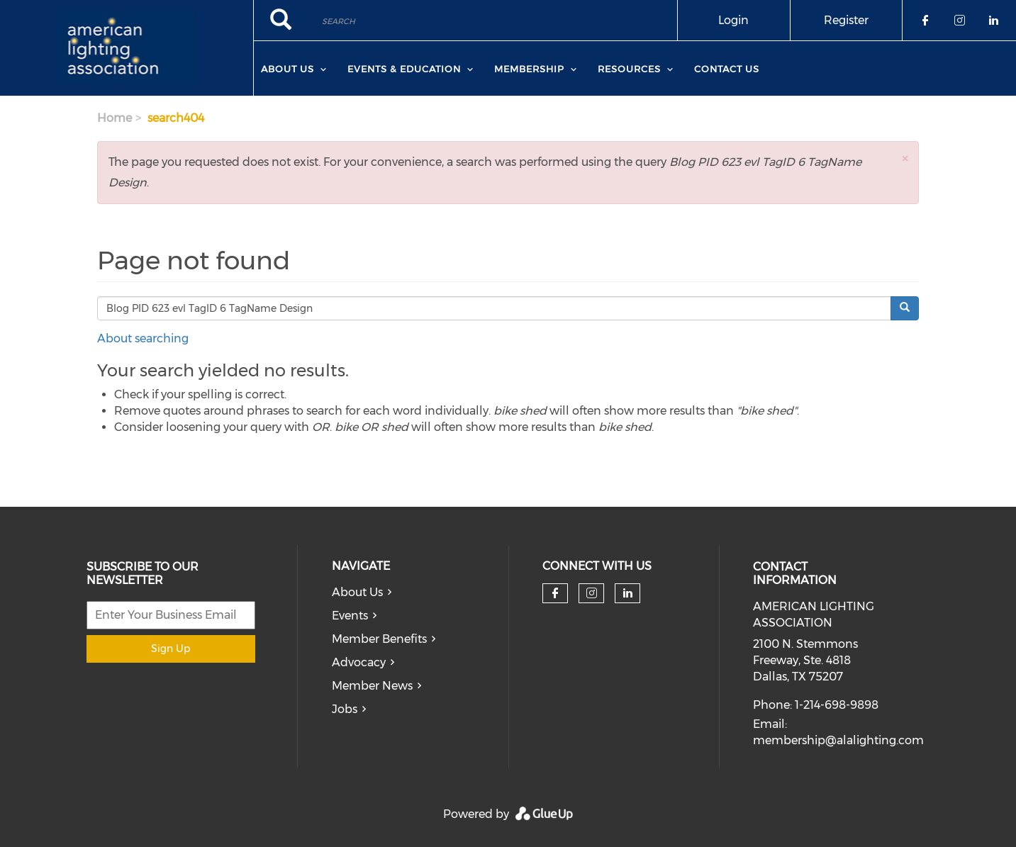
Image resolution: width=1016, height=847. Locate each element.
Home (114, 118)
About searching (143, 338)
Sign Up (170, 648)
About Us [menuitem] (287, 68)
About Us (357, 592)
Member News (372, 685)
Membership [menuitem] (529, 68)
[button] (904, 158)
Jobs (344, 709)
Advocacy (359, 662)
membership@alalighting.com (838, 740)
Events (350, 615)
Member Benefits (379, 639)
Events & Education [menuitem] (404, 68)
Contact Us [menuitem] (726, 68)
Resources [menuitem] (629, 68)
